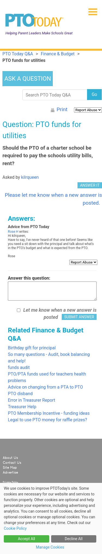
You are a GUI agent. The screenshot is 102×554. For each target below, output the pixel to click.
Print (62, 109)
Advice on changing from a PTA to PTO (45, 387)
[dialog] (51, 518)
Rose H (13, 232)
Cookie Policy (15, 528)
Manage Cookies (50, 547)
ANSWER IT (90, 185)
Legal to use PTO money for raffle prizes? (47, 419)
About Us (10, 458)
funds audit (19, 367)
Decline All (73, 539)
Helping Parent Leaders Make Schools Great (39, 33)
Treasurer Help (22, 406)
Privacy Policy (10, 482)
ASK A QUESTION (27, 78)
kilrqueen (30, 177)
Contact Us (12, 463)
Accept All (26, 539)
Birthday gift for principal (32, 347)
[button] (90, 10)
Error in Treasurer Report (31, 400)
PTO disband (20, 393)
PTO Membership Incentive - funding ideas (48, 413)
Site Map (10, 468)
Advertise (10, 472)
